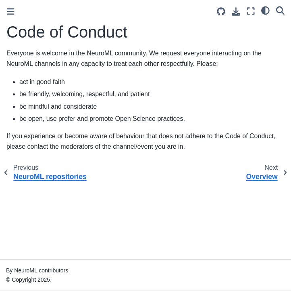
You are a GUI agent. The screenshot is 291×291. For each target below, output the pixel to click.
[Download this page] (236, 11)
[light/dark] (265, 10)
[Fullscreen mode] (250, 11)
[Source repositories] (221, 11)
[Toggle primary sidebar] (10, 11)
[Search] (280, 10)
